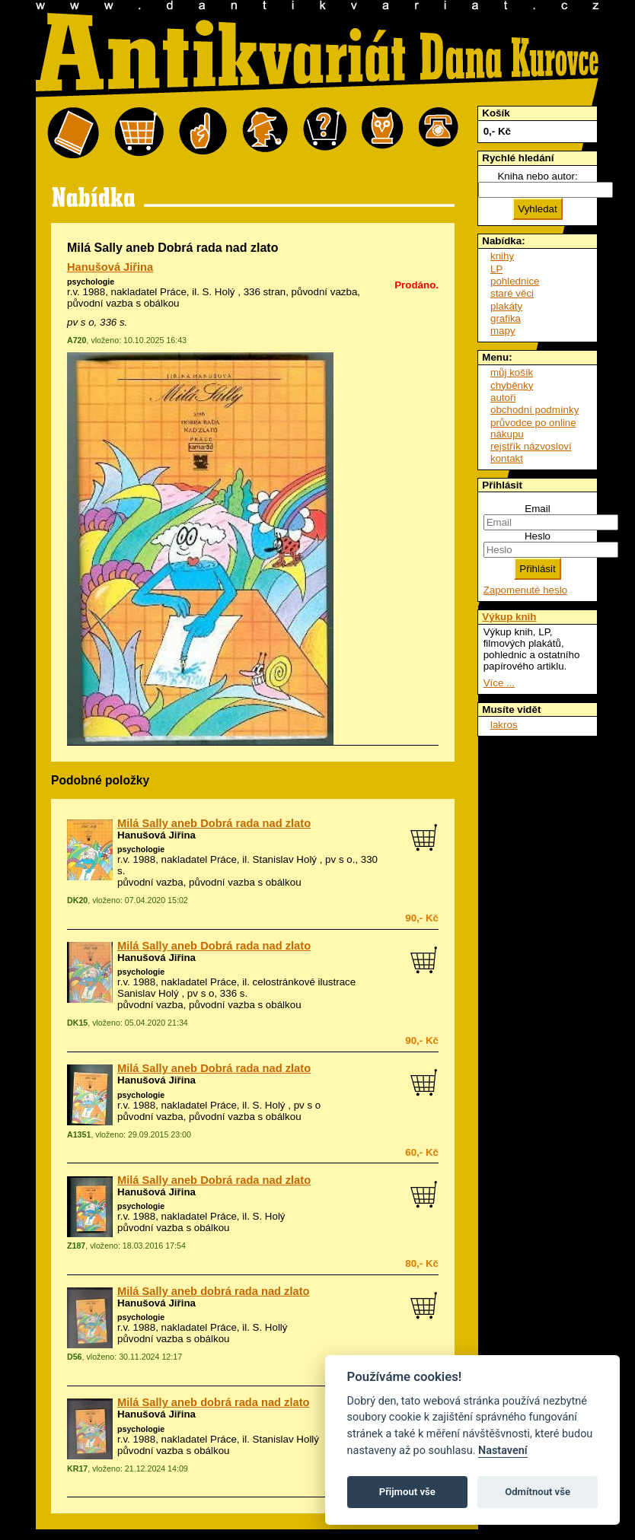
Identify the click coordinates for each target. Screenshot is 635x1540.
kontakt (506, 458)
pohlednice (514, 281)
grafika (505, 318)
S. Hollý (270, 1327)
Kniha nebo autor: (537, 176)
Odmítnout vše (537, 1491)
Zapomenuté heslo (525, 590)
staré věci (512, 293)
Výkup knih (509, 616)
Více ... (499, 683)
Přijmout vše (407, 1491)
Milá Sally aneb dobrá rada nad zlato (213, 1291)
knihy (502, 256)
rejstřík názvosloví (531, 446)
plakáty (506, 306)
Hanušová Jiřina (110, 267)
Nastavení (503, 1450)
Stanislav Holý (285, 859)
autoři (502, 397)
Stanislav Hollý (286, 1439)
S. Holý (219, 292)
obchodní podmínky (534, 409)
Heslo (537, 536)
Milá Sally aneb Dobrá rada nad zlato (214, 823)
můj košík (511, 372)
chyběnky (511, 385)
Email (537, 508)
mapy (502, 330)
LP (496, 269)
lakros (504, 724)
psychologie (90, 281)
